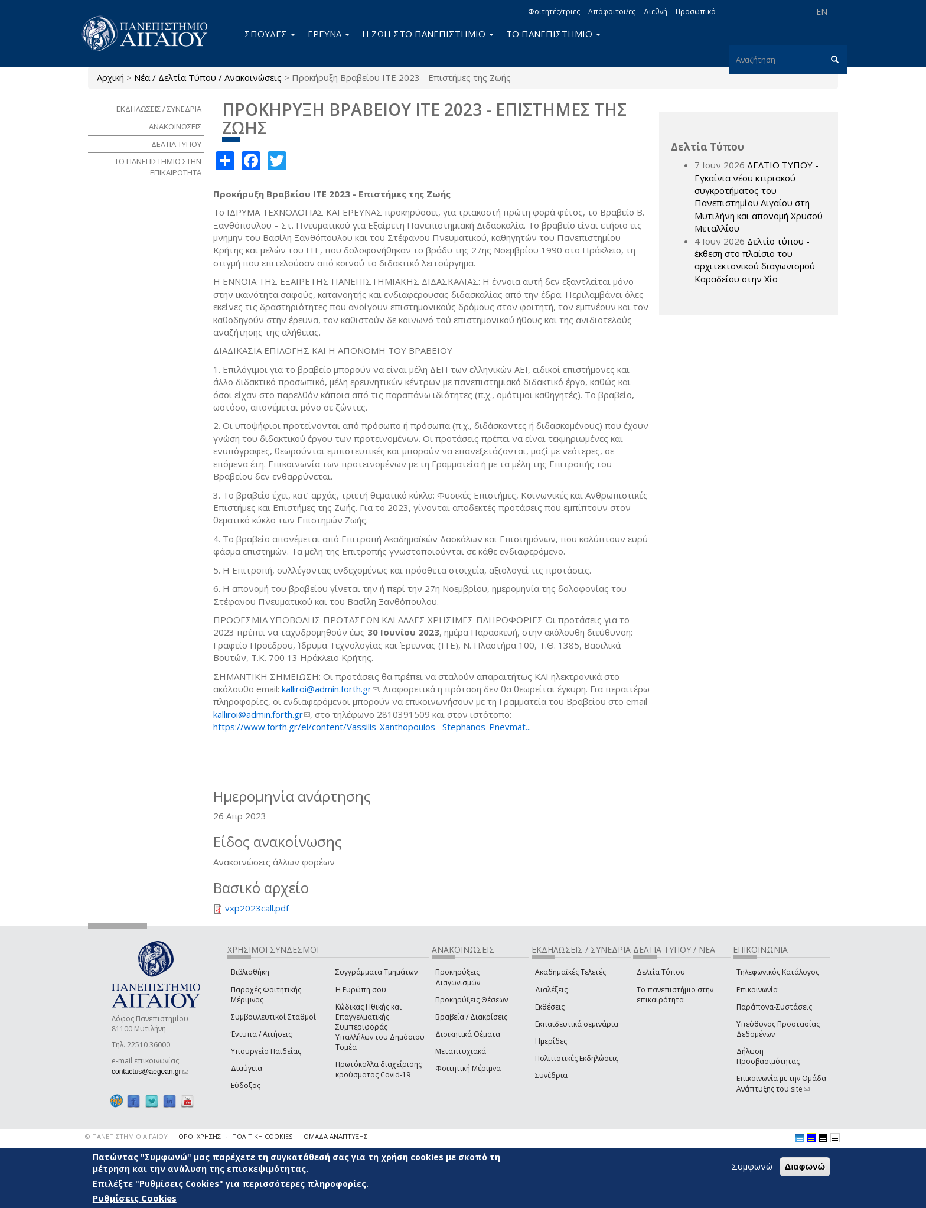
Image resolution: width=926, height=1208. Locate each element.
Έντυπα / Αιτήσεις (261, 1034)
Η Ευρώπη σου (360, 990)
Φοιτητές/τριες (554, 11)
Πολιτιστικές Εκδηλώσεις (576, 1058)
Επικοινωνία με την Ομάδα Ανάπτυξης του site (781, 1083)
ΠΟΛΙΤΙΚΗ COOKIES (262, 1136)
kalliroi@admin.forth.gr (330, 689)
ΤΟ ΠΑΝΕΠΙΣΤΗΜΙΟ (553, 34)
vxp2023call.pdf (257, 908)
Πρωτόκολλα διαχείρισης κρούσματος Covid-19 (378, 1069)
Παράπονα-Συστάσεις (774, 1007)
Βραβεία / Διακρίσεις (471, 1017)
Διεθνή (655, 11)
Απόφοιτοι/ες (611, 11)
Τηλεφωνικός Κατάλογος (777, 972)
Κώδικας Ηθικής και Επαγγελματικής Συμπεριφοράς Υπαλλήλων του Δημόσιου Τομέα (380, 1027)
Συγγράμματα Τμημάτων (376, 972)
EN (821, 11)
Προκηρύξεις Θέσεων (471, 1000)
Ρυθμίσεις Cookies (135, 1198)
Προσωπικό (696, 11)
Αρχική (110, 77)
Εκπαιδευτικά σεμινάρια (576, 1024)
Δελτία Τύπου (661, 972)
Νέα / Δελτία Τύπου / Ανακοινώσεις (208, 77)
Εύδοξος (245, 1085)
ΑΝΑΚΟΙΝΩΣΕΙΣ (175, 126)
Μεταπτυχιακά (460, 1051)
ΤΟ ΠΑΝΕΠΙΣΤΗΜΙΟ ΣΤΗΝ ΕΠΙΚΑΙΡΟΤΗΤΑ (158, 167)
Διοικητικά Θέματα (467, 1034)
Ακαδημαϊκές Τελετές (570, 972)
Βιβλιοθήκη (250, 972)
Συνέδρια (551, 1075)
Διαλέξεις (551, 990)
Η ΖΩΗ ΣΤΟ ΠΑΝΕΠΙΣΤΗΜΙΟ (428, 34)
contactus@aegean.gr (150, 1071)
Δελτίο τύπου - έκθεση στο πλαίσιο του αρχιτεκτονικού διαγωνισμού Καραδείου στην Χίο (754, 260)
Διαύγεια (246, 1068)
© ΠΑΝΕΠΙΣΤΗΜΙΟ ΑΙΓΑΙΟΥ (126, 1136)
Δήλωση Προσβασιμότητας (768, 1056)
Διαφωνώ (805, 1166)
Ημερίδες (551, 1041)
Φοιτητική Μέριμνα (468, 1068)
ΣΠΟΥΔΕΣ (269, 34)
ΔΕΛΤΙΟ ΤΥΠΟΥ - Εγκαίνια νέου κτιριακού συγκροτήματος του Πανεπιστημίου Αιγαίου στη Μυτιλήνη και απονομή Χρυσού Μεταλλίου (758, 196)
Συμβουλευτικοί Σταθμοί (273, 1017)
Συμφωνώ (752, 1166)
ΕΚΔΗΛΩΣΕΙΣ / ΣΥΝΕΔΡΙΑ (158, 108)
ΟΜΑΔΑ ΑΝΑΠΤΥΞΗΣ (335, 1136)
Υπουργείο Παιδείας (266, 1051)
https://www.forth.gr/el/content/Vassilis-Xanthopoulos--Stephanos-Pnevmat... (372, 726)
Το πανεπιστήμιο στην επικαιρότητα (675, 995)
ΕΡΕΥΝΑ (329, 34)
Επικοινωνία (757, 990)
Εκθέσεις (550, 1007)
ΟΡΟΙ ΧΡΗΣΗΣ (199, 1136)
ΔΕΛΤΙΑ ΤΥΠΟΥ (176, 144)
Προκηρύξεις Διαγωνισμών (457, 977)
